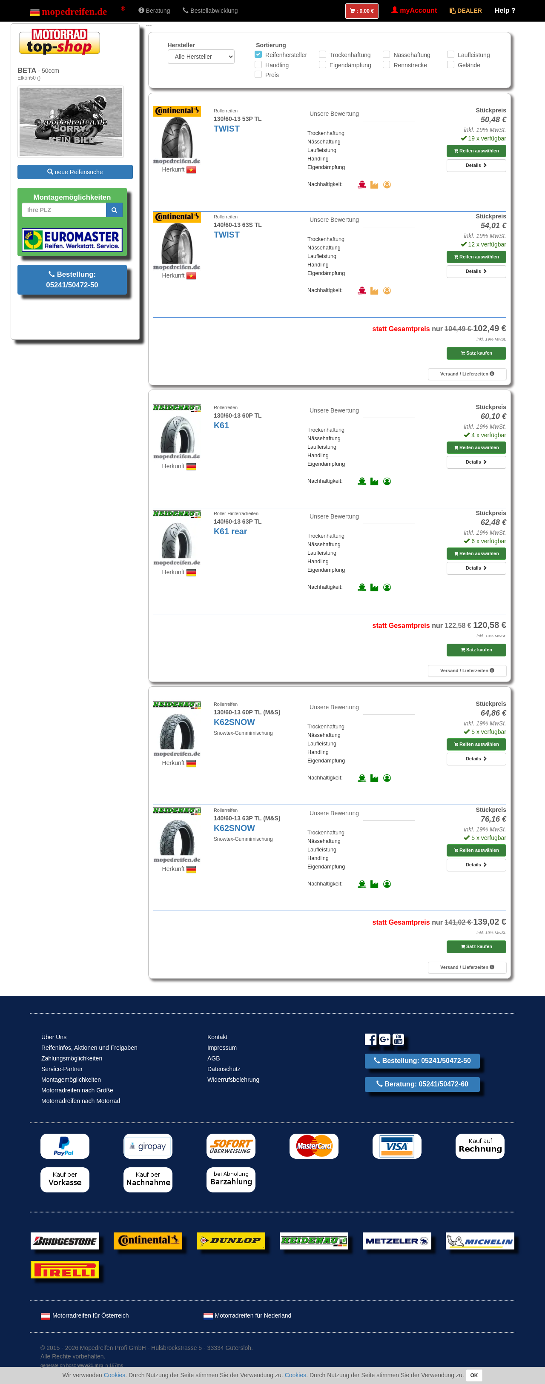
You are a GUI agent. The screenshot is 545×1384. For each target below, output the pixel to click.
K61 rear (230, 531)
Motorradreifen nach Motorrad (80, 1100)
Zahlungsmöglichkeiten (71, 1058)
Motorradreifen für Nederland (247, 1315)
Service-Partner (62, 1069)
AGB (213, 1058)
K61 (221, 425)
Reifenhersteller (286, 55)
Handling (277, 65)
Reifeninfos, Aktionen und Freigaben (89, 1047)
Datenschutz (224, 1069)
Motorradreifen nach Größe (77, 1090)
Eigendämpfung (350, 65)
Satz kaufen (476, 352)
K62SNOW (234, 722)
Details (476, 165)
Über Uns (53, 1037)
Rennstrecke (410, 65)
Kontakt (217, 1037)
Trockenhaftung (350, 55)
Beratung (154, 10)
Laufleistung (474, 55)
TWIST (227, 128)
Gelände (469, 65)
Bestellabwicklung (210, 10)
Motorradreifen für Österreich (84, 1315)
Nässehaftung (411, 55)
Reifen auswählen (476, 150)
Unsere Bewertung (334, 113)
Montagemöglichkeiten (71, 1079)
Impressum (222, 1047)
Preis (272, 75)
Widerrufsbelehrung (233, 1079)
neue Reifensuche (75, 172)
